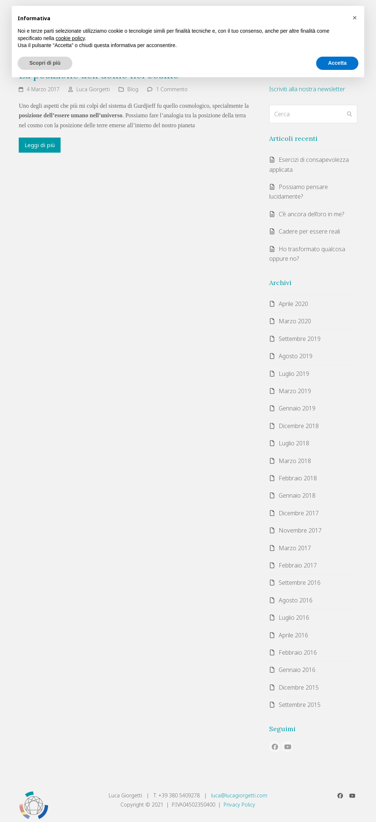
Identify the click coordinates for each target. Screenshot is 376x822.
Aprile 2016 (293, 635)
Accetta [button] (337, 63)
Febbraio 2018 (298, 478)
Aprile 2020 (293, 304)
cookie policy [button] (70, 38)
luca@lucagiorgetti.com (239, 795)
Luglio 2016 (294, 617)
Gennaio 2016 (297, 670)
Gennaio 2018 (297, 495)
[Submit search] (349, 114)
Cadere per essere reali (309, 231)
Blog (132, 89)
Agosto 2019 (295, 356)
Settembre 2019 (300, 339)
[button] (355, 18)
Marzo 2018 (295, 461)
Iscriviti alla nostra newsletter (307, 89)
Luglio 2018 (294, 443)
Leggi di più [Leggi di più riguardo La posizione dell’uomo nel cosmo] (40, 145)
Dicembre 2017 (299, 513)
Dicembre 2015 (299, 687)
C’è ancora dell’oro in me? (311, 214)
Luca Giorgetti (93, 89)
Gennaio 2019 (297, 408)
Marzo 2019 (295, 391)
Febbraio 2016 (298, 652)
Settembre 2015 (300, 705)
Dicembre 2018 (299, 426)
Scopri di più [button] (45, 63)
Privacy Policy (239, 804)
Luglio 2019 (294, 374)
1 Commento (172, 89)
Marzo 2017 (295, 548)
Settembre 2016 (300, 583)
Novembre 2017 (300, 530)
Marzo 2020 (295, 321)
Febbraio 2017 (298, 565)
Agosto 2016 (295, 600)
